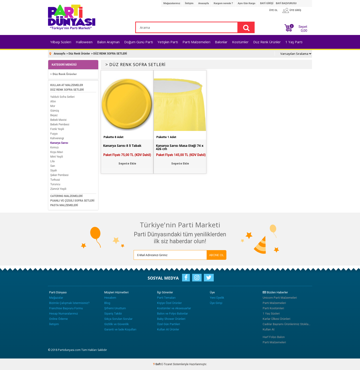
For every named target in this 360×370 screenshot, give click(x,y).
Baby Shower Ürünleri (171, 319)
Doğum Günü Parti (138, 42)
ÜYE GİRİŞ (295, 10)
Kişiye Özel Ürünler (169, 303)
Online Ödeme (58, 319)
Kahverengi (57, 138)
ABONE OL (216, 255)
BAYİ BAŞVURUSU (286, 3)
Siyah (53, 170)
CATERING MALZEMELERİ (66, 196)
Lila (52, 161)
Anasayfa (203, 3)
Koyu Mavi (56, 152)
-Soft (157, 364)
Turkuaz (55, 179)
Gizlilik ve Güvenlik (116, 324)
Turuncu (55, 184)
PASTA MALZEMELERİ (64, 205)
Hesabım (110, 297)
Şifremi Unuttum (115, 308)
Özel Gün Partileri (168, 324)
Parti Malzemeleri (196, 42)
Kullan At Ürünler (168, 329)
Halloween (84, 42)
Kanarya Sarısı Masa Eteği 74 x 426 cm (179, 147)
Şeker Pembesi (59, 175)
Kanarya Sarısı (59, 143)
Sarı (52, 166)
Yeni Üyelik (217, 297)
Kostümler (240, 42)
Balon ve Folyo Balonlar (172, 313)
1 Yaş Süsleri (271, 313)
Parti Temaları (166, 297)
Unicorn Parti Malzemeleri (280, 297)
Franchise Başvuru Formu (66, 308)
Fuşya (53, 133)
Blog (107, 303)
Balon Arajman (108, 42)
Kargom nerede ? (223, 3)
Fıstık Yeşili (57, 129)
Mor (52, 106)
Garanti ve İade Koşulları (120, 329)
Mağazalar (56, 297)
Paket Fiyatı (127, 154)
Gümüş (54, 110)
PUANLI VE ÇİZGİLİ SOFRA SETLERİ (72, 200)
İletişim (189, 3)
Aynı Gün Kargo (246, 3)
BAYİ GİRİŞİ (266, 3)
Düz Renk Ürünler (267, 42)
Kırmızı (54, 147)
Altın (53, 101)
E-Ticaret (166, 364)
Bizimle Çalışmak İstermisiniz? (69, 303)
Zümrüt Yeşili (58, 189)
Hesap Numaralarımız (63, 313)
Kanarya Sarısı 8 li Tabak (122, 145)
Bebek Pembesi (59, 124)
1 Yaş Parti (293, 42)
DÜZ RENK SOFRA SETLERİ (67, 89)
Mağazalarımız (171, 3)
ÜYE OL (273, 10)
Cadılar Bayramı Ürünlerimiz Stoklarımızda (287, 324)
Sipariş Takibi (113, 313)
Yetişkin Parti (168, 42)
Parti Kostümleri (273, 308)
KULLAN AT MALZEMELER (66, 85)
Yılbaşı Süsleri (60, 42)
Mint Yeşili (56, 156)
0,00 (304, 31)
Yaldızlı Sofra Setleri (62, 96)
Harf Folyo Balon (274, 336)
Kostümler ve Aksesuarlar (174, 308)
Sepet (301, 28)
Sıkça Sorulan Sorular (118, 319)
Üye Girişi (216, 303)
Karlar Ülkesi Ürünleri (276, 318)
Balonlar (221, 42)
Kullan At (269, 329)
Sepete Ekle (127, 163)
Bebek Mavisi (58, 119)
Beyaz (54, 115)
